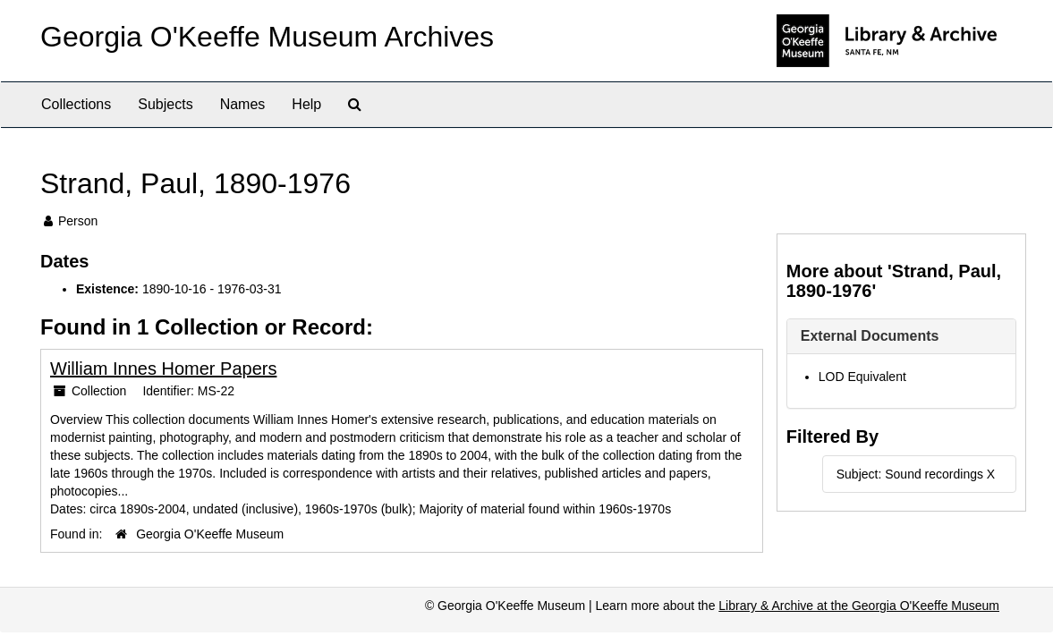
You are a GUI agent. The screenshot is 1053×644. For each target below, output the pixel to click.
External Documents (870, 335)
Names (243, 104)
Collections (76, 104)
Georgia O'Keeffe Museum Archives (267, 37)
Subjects (165, 104)
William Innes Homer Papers (163, 368)
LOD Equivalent (862, 376)
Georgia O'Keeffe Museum (210, 534)
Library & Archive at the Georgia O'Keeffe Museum (858, 605)
